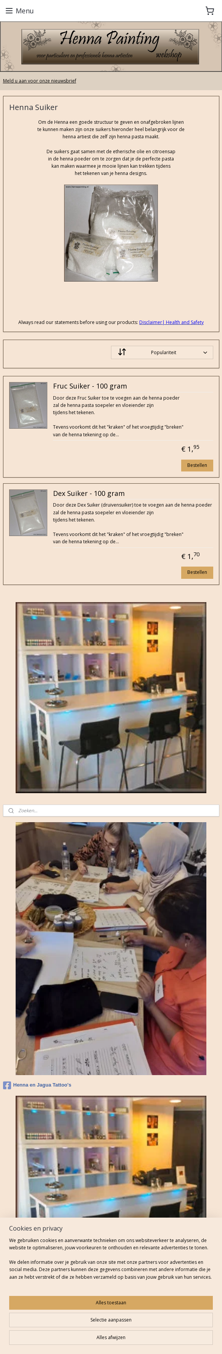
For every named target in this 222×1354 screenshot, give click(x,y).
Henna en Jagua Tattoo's (37, 1085)
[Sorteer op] (162, 353)
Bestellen (197, 465)
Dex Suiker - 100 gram (89, 493)
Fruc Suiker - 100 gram (90, 386)
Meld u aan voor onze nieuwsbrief (39, 81)
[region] (111, 1262)
